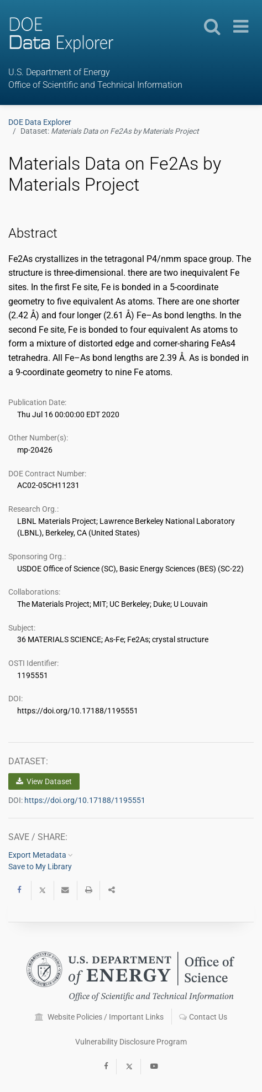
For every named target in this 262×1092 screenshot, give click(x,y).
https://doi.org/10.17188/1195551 (84, 800)
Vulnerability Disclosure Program (131, 1041)
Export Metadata (40, 855)
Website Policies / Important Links (99, 1016)
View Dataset (44, 781)
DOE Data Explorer (39, 122)
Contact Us (203, 1016)
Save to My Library (40, 866)
